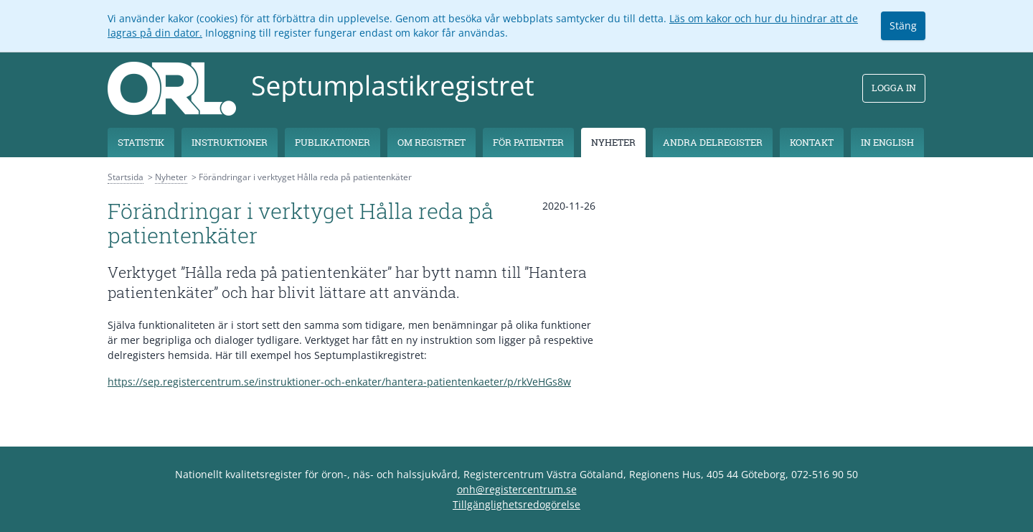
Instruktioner (230, 142)
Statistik (141, 142)
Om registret (431, 142)
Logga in (894, 87)
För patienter (528, 142)
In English (887, 142)
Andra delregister (713, 142)
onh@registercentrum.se (517, 489)
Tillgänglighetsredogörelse (516, 504)
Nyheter (613, 142)
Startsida (125, 177)
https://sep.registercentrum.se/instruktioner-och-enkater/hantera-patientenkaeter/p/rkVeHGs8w (339, 381)
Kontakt (812, 142)
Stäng (903, 25)
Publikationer (332, 142)
